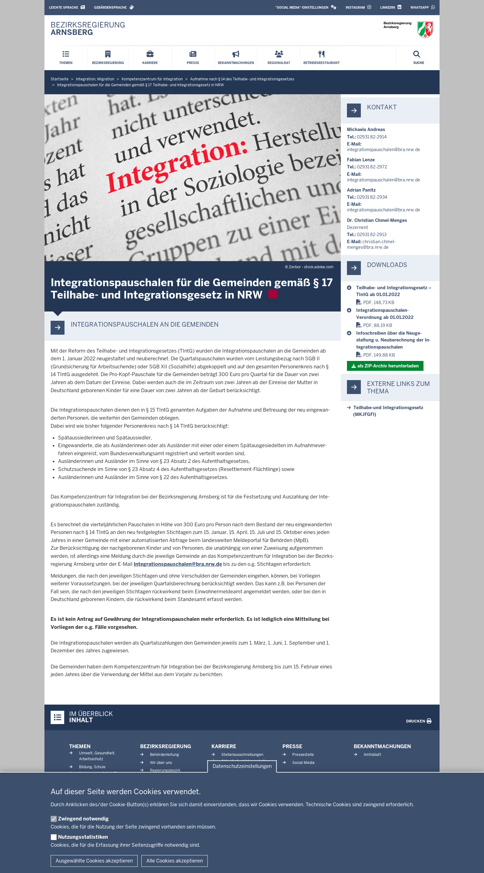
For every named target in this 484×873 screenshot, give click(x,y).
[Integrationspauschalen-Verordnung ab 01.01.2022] (394, 314)
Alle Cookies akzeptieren (174, 861)
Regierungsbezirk (165, 770)
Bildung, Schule (92, 767)
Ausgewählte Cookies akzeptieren (94, 861)
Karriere (223, 746)
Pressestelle (303, 754)
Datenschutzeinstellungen (242, 766)
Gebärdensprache (114, 7)
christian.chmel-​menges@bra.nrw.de (371, 244)
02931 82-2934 (372, 197)
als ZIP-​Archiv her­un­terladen (388, 366)
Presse (292, 746)
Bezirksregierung (165, 746)
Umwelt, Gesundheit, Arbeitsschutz (97, 756)
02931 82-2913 (371, 234)
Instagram (358, 7)
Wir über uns (161, 762)
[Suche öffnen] (418, 58)
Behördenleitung (164, 754)
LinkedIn (390, 7)
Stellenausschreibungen (242, 754)
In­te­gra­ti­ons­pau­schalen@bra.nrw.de (178, 564)
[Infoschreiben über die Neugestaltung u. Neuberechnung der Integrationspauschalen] (394, 340)
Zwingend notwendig (83, 819)
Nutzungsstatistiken (83, 837)
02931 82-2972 (372, 167)
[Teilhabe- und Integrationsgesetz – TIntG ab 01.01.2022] (394, 291)
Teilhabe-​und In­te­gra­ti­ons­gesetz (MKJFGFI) (388, 411)
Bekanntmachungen (382, 746)
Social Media (303, 762)
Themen (79, 746)
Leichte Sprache (67, 7)
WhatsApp (423, 7)
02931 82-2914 (372, 137)
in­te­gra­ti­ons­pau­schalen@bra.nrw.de (383, 149)
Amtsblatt (372, 754)
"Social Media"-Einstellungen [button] (305, 7)
